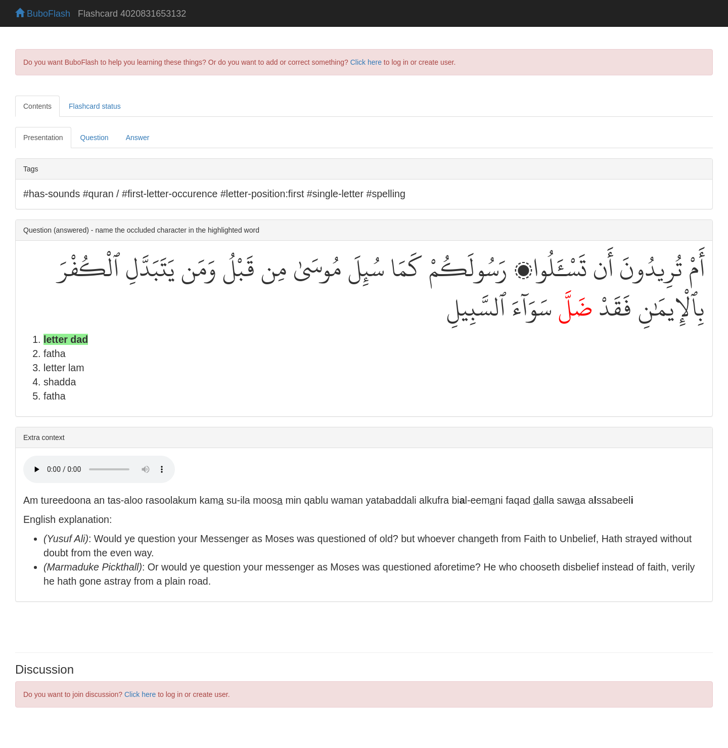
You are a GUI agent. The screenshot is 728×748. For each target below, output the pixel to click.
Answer (138, 138)
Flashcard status (95, 106)
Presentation (43, 138)
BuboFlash (42, 14)
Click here (366, 62)
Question (94, 138)
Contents (37, 106)
